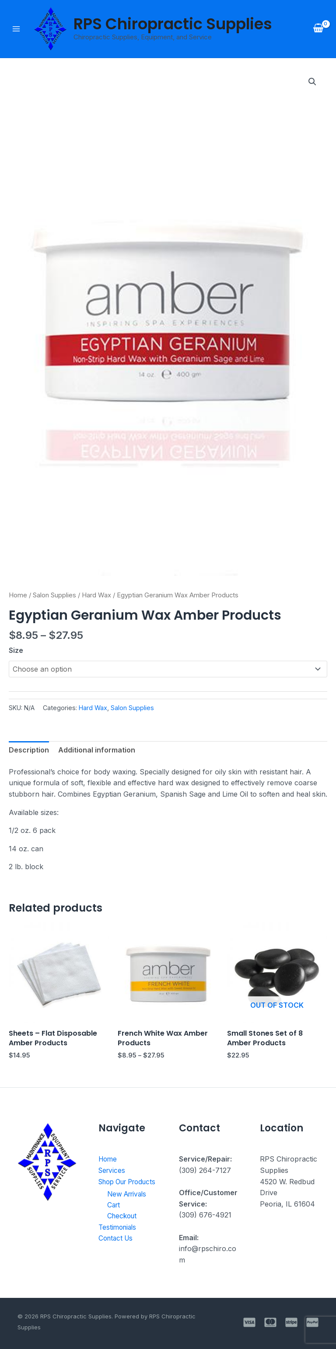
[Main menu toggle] (16, 29)
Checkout (123, 1228)
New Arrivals (128, 1205)
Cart (114, 1216)
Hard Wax (96, 595)
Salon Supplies (54, 595)
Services (112, 1170)
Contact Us (117, 1250)
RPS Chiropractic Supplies (173, 24)
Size (16, 650)
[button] (312, 82)
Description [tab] (29, 750)
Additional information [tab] (96, 750)
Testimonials (118, 1239)
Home (18, 595)
